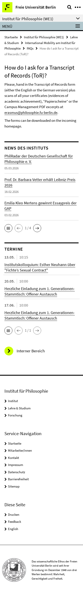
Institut (13, 401)
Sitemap (13, 486)
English (13, 529)
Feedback (14, 521)
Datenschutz (16, 472)
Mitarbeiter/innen (20, 450)
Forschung (15, 415)
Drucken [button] (13, 514)
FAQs (30, 48)
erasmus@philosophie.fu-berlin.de (30, 112)
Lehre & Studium (19, 408)
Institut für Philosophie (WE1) (44, 37)
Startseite (11, 37)
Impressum (15, 465)
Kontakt (13, 458)
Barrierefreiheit (18, 479)
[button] (8, 228)
